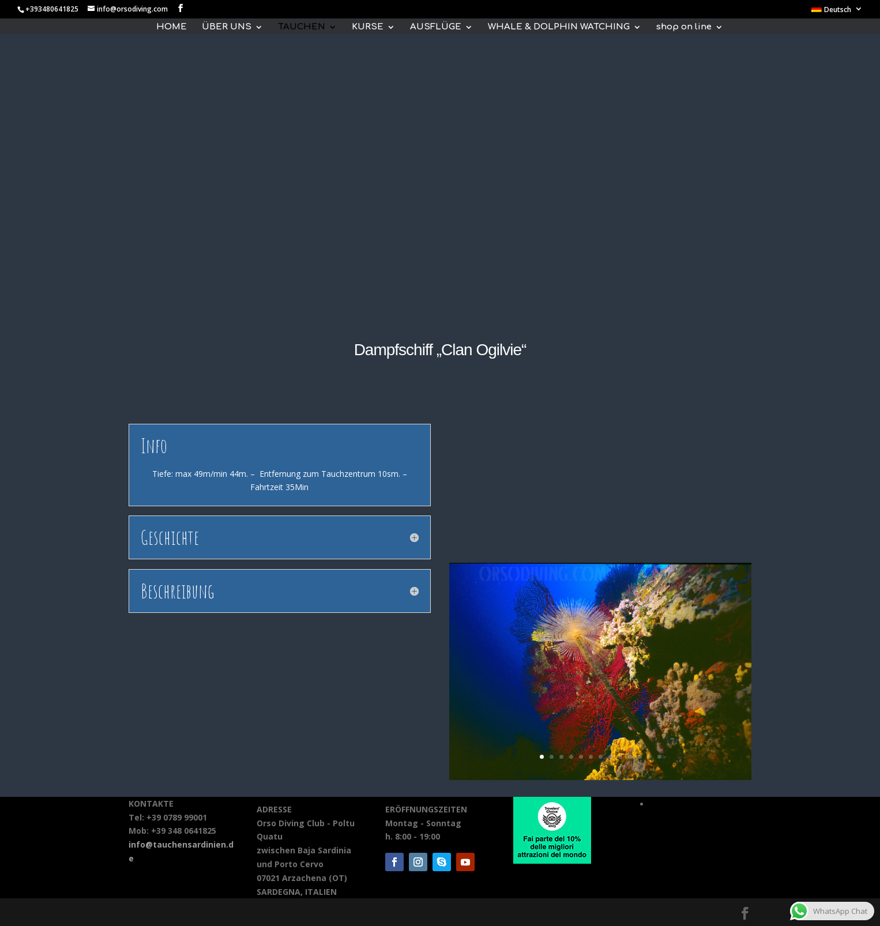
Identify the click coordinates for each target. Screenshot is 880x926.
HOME (171, 27)
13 (659, 757)
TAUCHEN (301, 27)
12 (650, 757)
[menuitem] (837, 11)
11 (640, 757)
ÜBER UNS (226, 27)
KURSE (367, 27)
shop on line (684, 27)
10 (630, 757)
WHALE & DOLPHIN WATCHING (559, 27)
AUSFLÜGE (435, 27)
